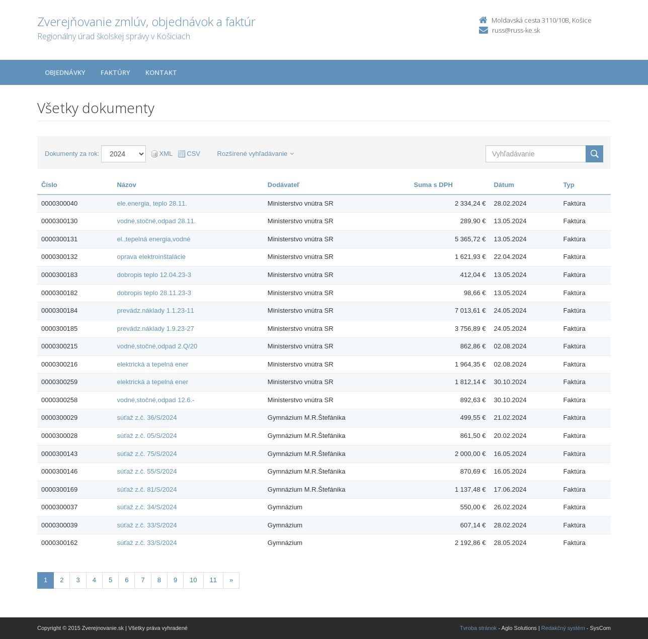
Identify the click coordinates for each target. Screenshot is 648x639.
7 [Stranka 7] (142, 580)
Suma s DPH (433, 185)
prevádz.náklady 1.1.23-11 (155, 310)
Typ (569, 185)
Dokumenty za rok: (72, 153)
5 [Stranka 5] (110, 580)
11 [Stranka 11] (213, 580)
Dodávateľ (284, 185)
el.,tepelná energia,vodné (153, 239)
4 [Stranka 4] (94, 580)
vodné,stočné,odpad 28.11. (156, 221)
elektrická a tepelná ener (152, 364)
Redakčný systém (563, 628)
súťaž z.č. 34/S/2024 (147, 507)
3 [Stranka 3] (77, 580)
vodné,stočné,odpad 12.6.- (155, 400)
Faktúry (115, 72)
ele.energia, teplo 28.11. (152, 203)
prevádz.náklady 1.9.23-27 (155, 328)
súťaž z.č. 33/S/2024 (147, 525)
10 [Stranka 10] (193, 580)
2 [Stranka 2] (61, 580)
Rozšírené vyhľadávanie (255, 153)
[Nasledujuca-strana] (231, 580)
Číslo (49, 185)
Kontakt (161, 72)
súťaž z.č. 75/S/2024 (147, 454)
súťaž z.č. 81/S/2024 (147, 489)
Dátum (504, 185)
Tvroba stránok (478, 628)
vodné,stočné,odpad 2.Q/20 (157, 346)
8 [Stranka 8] (159, 580)
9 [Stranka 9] (175, 580)
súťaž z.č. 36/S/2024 (147, 417)
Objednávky (65, 72)
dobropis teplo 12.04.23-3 (154, 275)
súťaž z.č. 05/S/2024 (147, 435)
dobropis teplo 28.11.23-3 (154, 293)
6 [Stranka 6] (126, 580)
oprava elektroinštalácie (151, 256)
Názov (126, 185)
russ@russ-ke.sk (516, 30)
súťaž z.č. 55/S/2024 (147, 471)
